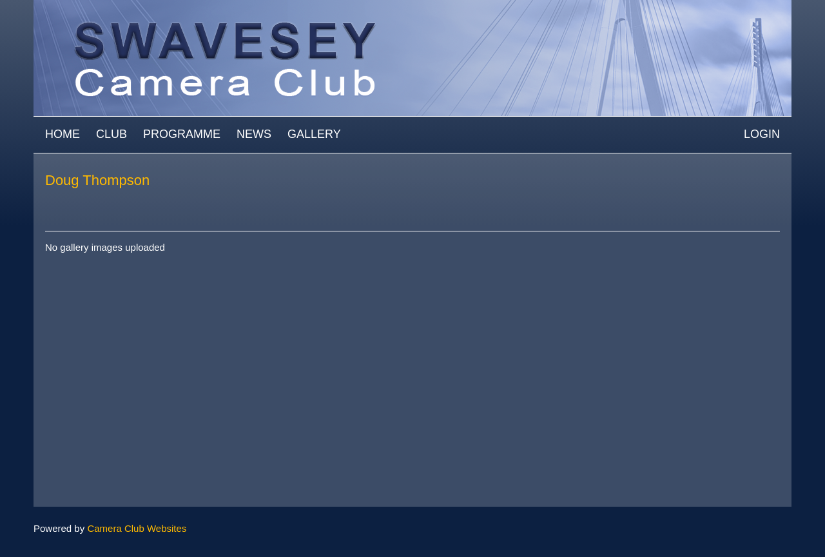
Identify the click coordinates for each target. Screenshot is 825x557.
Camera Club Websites (136, 528)
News (254, 134)
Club (111, 134)
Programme (181, 134)
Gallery (314, 134)
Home (62, 134)
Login (762, 134)
